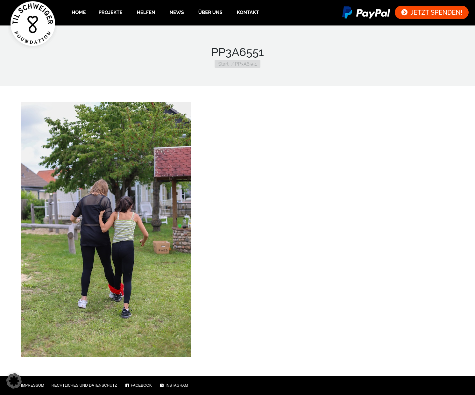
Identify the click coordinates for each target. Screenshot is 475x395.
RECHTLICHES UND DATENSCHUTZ (84, 385)
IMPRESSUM (32, 385)
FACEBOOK (138, 385)
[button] (14, 381)
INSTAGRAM (173, 385)
